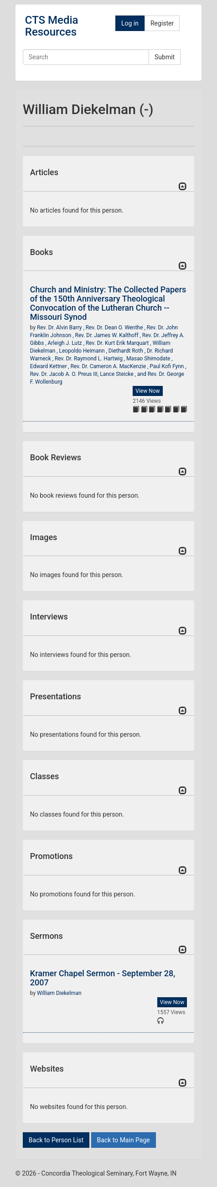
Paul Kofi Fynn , (168, 366)
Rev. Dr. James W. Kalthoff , (108, 335)
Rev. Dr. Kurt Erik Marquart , (119, 343)
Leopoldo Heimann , (83, 351)
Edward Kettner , (50, 366)
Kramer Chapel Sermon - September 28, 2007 (103, 977)
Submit (165, 57)
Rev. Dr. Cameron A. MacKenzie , (110, 366)
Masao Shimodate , (149, 358)
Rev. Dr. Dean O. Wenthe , (116, 327)
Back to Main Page (123, 1140)
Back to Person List (56, 1140)
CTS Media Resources (51, 26)
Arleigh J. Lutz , (67, 343)
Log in (130, 23)
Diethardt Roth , (127, 351)
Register (162, 23)
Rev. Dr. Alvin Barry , (61, 327)
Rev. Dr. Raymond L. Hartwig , (90, 358)
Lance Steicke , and (123, 374)
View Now (147, 391)
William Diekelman (59, 993)
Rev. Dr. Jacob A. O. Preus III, (65, 374)
